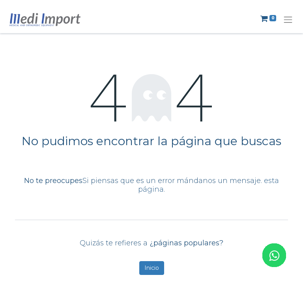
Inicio (151, 267)
